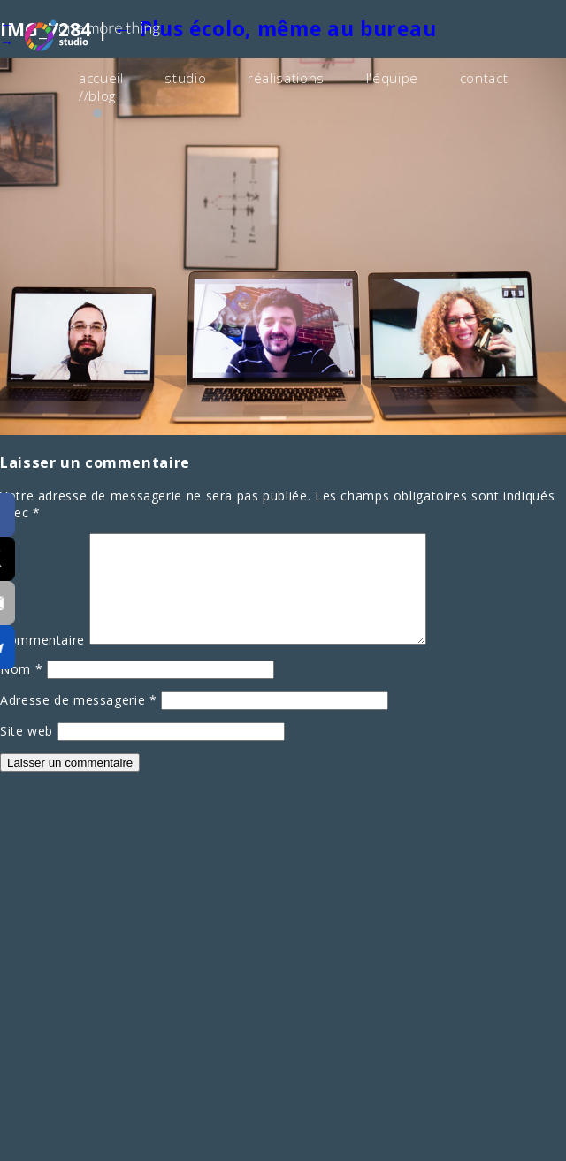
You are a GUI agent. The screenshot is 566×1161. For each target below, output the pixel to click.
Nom (21, 687)
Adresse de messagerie (78, 718)
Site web (26, 749)
